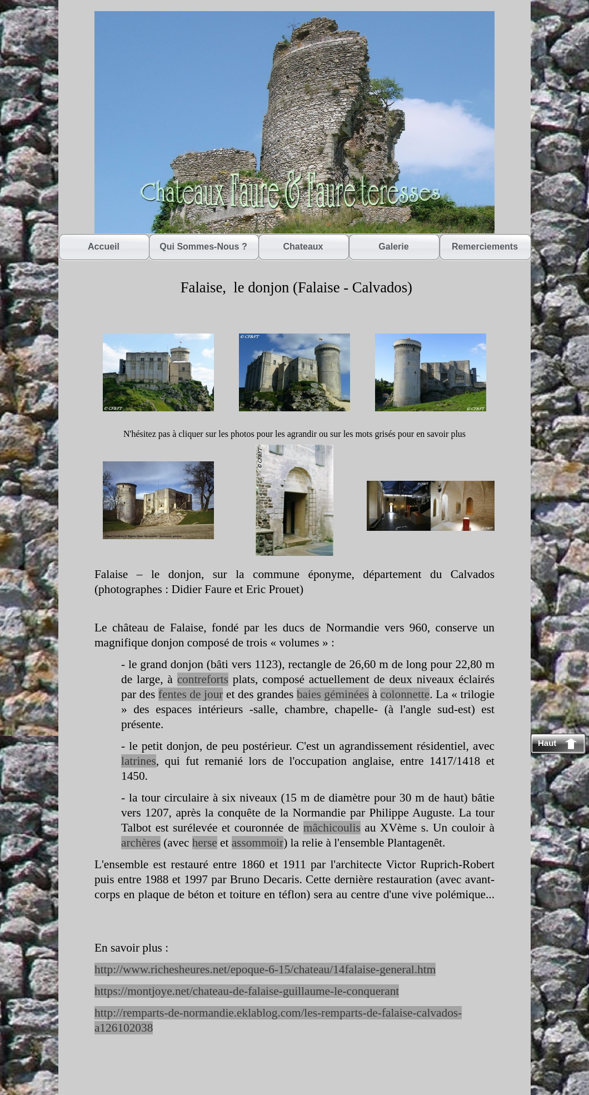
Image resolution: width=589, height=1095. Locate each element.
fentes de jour (190, 694)
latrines (138, 761)
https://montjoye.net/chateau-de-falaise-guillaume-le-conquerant (246, 991)
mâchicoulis (332, 827)
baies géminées (333, 694)
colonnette (405, 694)
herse (204, 842)
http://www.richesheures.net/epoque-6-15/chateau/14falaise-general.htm (265, 969)
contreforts (202, 679)
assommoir (257, 842)
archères (141, 842)
